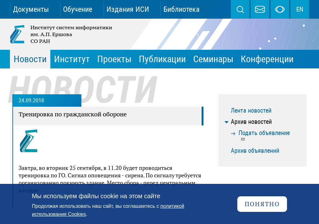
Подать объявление (264, 135)
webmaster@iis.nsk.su (260, 9)
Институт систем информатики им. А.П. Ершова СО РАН (61, 34)
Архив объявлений (255, 150)
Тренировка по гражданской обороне (73, 114)
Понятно (262, 204)
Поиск (240, 9)
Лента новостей (251, 110)
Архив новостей (251, 121)
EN (299, 9)
